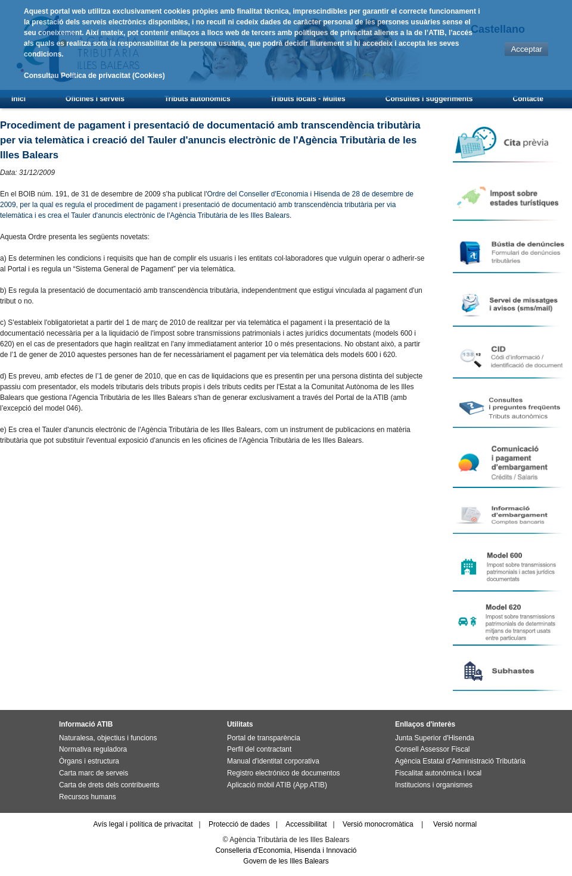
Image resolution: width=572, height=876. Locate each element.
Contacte (528, 99)
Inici (18, 99)
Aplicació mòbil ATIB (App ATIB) (277, 785)
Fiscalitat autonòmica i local (438, 773)
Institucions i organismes (433, 785)
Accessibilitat (306, 824)
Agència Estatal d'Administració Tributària (460, 761)
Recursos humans (87, 797)
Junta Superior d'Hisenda (434, 738)
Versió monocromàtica (378, 824)
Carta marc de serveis (93, 773)
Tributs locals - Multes (308, 99)
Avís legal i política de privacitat (142, 824)
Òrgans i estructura (89, 761)
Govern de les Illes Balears (285, 861)
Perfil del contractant (259, 749)
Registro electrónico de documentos (283, 773)
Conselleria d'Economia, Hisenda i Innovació (285, 850)
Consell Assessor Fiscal (432, 749)
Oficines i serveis (95, 99)
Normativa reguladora (93, 749)
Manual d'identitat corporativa (273, 761)
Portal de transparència (263, 738)
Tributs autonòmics (197, 99)
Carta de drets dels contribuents (109, 785)
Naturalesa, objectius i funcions (108, 738)
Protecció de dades (239, 824)
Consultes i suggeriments (429, 99)
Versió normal (455, 824)
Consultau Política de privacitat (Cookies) (94, 75)
